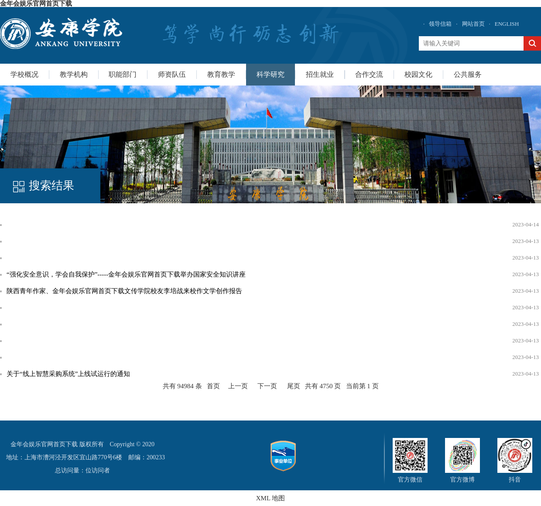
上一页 (238, 386)
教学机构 (74, 74)
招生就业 (320, 74)
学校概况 (24, 74)
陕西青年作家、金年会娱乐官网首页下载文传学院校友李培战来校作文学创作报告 (124, 290)
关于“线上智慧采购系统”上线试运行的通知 (68, 373)
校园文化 (418, 74)
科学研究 (270, 74)
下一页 (267, 386)
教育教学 (221, 74)
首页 (213, 386)
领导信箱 (440, 24)
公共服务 (468, 74)
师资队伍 (172, 74)
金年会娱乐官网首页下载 (36, 3)
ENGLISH (507, 24)
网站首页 (473, 24)
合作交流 (369, 74)
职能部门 (123, 74)
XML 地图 (270, 498)
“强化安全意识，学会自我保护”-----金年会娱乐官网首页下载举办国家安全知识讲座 (126, 274)
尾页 (293, 386)
